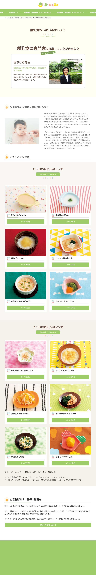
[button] (25, 221)
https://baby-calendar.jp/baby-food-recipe (50, 477)
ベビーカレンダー (16, 472)
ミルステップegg (40, 555)
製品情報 (38, 552)
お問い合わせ (39, 563)
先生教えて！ (39, 557)
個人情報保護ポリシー (70, 546)
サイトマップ (68, 549)
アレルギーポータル (56, 511)
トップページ (39, 546)
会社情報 (38, 560)
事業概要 (38, 549)
